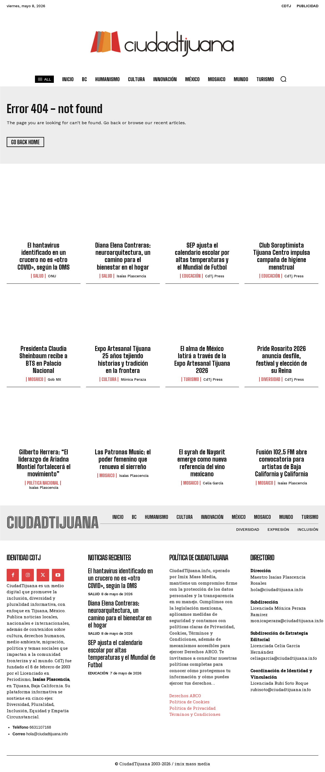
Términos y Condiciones (194, 715)
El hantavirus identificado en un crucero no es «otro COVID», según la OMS (43, 256)
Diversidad (270, 379)
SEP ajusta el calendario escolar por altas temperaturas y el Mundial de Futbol (202, 256)
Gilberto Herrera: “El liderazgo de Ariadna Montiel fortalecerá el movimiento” (43, 463)
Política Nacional (43, 483)
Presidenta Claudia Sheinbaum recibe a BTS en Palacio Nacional (43, 360)
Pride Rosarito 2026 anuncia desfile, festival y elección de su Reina (281, 360)
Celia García (213, 483)
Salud (38, 276)
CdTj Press (214, 276)
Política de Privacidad (192, 708)
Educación (191, 276)
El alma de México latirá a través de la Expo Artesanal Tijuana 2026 (202, 360)
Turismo (191, 379)
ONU (52, 276)
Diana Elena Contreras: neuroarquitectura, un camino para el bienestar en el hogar (123, 256)
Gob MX (54, 380)
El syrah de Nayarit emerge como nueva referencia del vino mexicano (202, 463)
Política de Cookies (189, 702)
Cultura (109, 379)
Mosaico (35, 379)
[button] (283, 79)
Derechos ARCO (185, 696)
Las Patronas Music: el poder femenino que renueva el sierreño (123, 460)
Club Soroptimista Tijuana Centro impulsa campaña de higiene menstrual (281, 256)
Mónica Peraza (133, 380)
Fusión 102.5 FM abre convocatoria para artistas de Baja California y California (281, 463)
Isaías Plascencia (131, 276)
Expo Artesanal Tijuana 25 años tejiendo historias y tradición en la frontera (123, 360)
